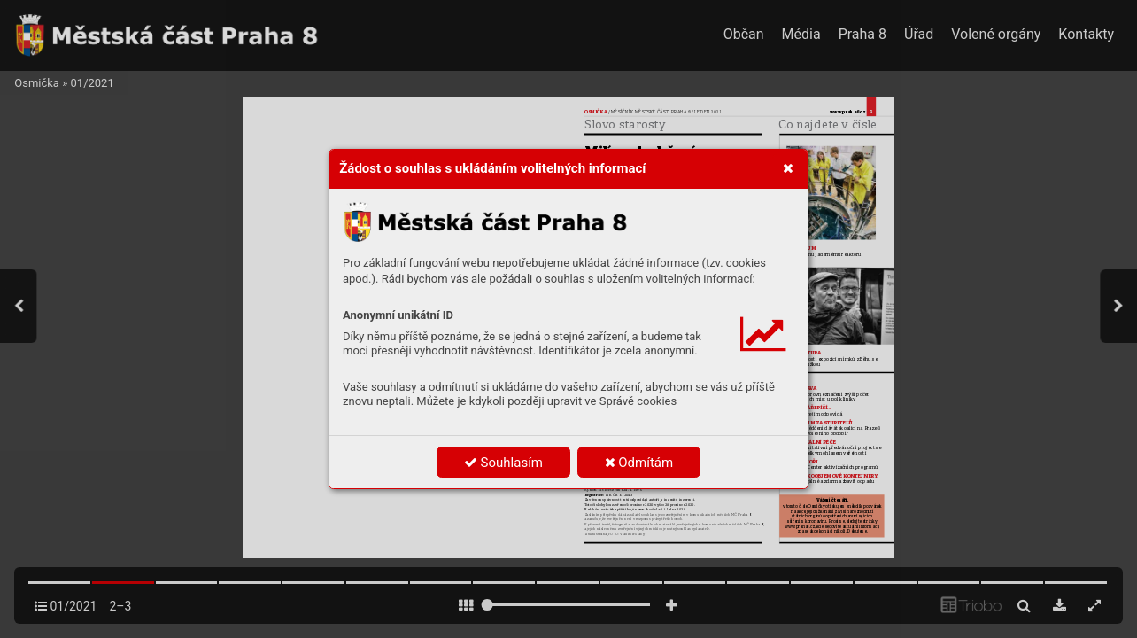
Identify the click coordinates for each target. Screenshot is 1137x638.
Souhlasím (503, 463)
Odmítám (639, 463)
